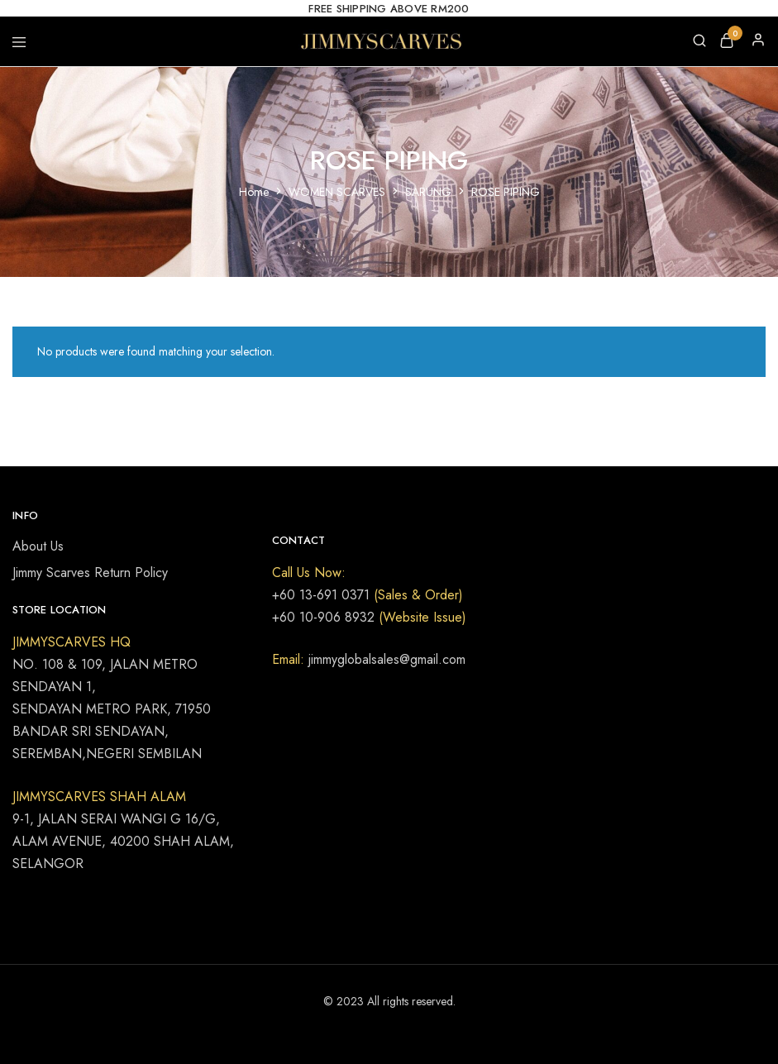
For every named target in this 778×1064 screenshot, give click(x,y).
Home (254, 192)
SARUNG (428, 192)
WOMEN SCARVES (337, 192)
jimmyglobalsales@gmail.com (384, 659)
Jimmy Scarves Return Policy (90, 572)
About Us (38, 546)
